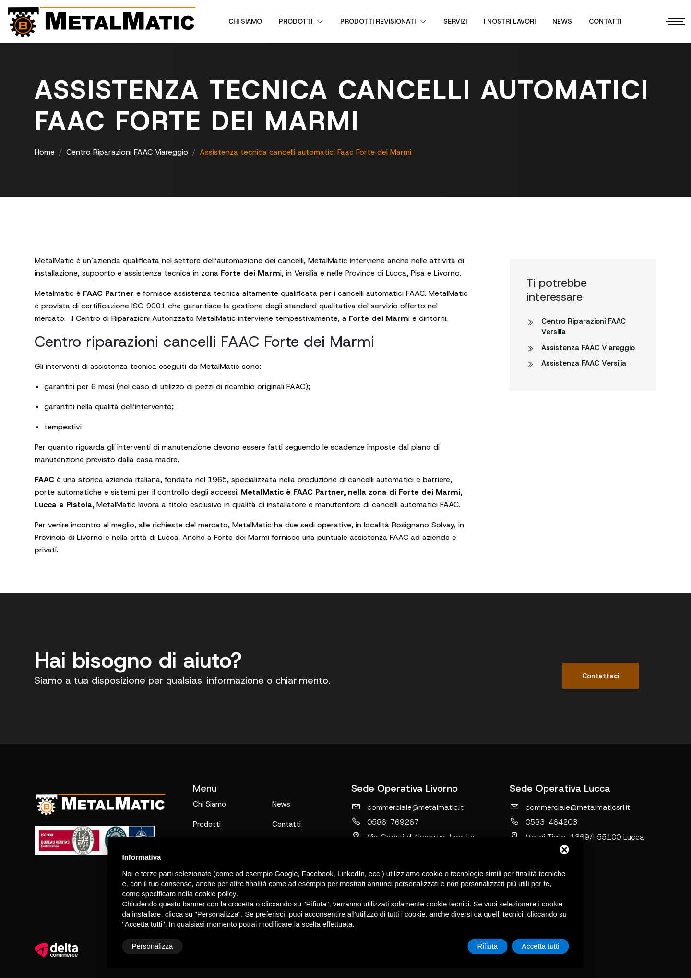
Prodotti (301, 21)
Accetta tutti (540, 946)
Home (45, 152)
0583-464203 (543, 822)
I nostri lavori (510, 21)
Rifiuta (487, 946)
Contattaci (600, 676)
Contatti (605, 21)
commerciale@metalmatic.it (407, 807)
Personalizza (152, 946)
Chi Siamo (245, 21)
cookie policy (215, 894)
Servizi (455, 21)
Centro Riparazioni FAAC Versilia (583, 327)
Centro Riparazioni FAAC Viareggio (127, 152)
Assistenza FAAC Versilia (583, 363)
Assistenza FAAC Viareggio (588, 348)
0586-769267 (385, 822)
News (562, 21)
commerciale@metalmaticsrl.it (570, 807)
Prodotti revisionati (383, 21)
